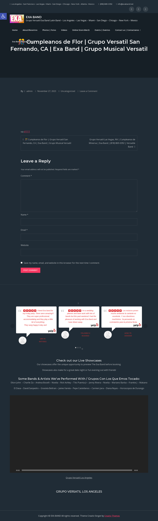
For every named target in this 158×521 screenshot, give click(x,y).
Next (145, 326)
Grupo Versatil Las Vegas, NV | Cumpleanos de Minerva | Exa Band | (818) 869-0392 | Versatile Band (112, 143)
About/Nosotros (30, 30)
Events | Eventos (102, 30)
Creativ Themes (112, 515)
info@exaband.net (125, 4)
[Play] (13, 470)
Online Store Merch (81, 30)
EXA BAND (34, 17)
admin (29, 91)
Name (24, 214)
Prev (12, 326)
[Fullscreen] (144, 470)
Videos (64, 30)
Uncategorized (68, 91)
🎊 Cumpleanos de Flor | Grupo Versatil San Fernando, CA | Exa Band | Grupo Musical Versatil (47, 141)
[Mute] (140, 470)
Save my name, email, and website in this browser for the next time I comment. (62, 263)
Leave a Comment (88, 91)
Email (24, 230)
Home (14, 30)
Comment (26, 175)
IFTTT (27, 131)
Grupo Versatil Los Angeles (79, 477)
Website (25, 245)
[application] (79, 434)
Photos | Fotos (49, 30)
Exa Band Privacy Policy (22, 41)
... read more (88, 322)
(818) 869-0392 (105, 4)
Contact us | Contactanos (127, 30)
